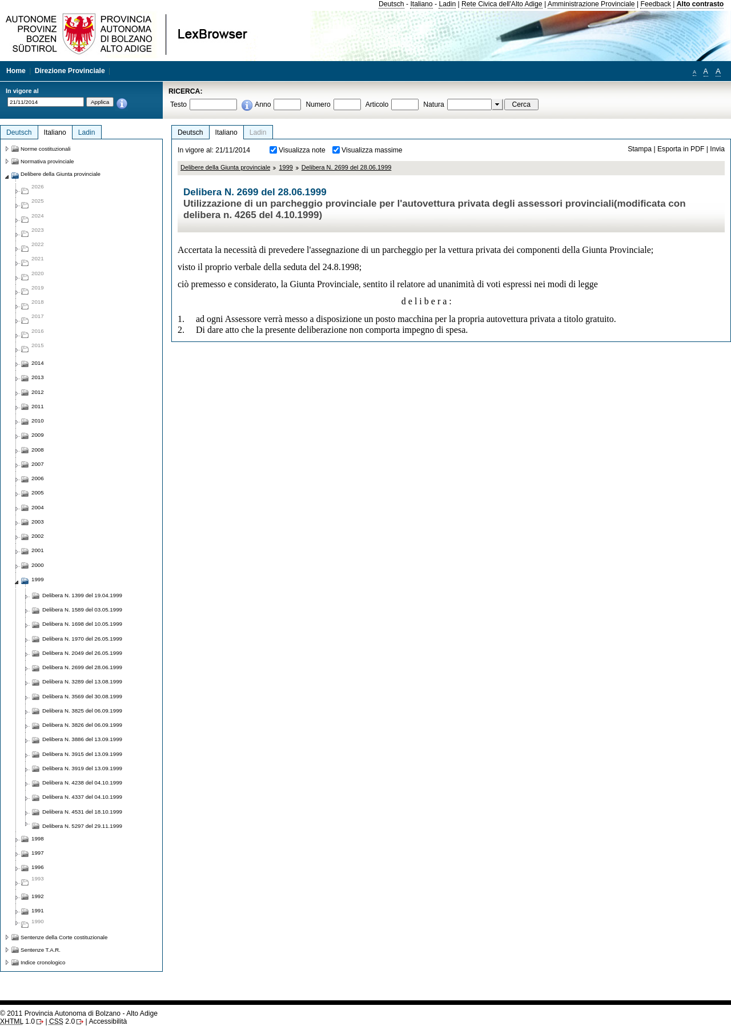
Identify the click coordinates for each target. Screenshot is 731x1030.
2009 (37, 435)
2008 (37, 449)
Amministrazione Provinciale (591, 4)
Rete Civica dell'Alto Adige (502, 4)
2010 (37, 420)
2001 (37, 550)
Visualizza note (302, 150)
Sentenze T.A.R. (41, 950)
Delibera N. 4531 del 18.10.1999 (82, 811)
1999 (285, 167)
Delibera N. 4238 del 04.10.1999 (82, 782)
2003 (37, 521)
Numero (318, 104)
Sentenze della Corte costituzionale (64, 937)
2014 (37, 363)
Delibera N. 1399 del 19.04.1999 (82, 595)
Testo (178, 104)
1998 (37, 838)
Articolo (377, 104)
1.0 (17, 1021)
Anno (263, 104)
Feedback (655, 4)
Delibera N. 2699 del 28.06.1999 (347, 167)
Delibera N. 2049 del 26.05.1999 (82, 653)
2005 (37, 492)
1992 (37, 896)
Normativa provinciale (47, 161)
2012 (37, 392)
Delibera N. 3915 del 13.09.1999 (82, 754)
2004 (37, 507)
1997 (37, 853)
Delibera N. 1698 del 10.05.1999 (82, 624)
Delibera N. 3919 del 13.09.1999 (82, 768)
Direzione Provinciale (70, 71)
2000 (37, 565)
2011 (37, 406)
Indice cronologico (43, 962)
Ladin (447, 4)
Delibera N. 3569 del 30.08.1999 (82, 696)
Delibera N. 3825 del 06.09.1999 (82, 710)
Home (16, 71)
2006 (37, 478)
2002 (37, 536)
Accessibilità (108, 1021)
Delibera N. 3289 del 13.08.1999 (82, 681)
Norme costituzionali (46, 149)
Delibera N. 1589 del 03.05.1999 (82, 609)
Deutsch (391, 4)
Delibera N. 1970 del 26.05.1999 (82, 638)
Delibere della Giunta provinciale (225, 167)
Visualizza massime (372, 150)
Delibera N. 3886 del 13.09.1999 (82, 739)
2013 (37, 377)
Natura (433, 104)
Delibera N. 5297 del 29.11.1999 (82, 826)
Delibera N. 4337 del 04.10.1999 (82, 797)
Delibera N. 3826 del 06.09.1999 (82, 725)
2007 (37, 464)
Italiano (421, 4)
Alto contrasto (700, 4)
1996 (37, 867)
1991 (37, 910)
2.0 (62, 1021)
